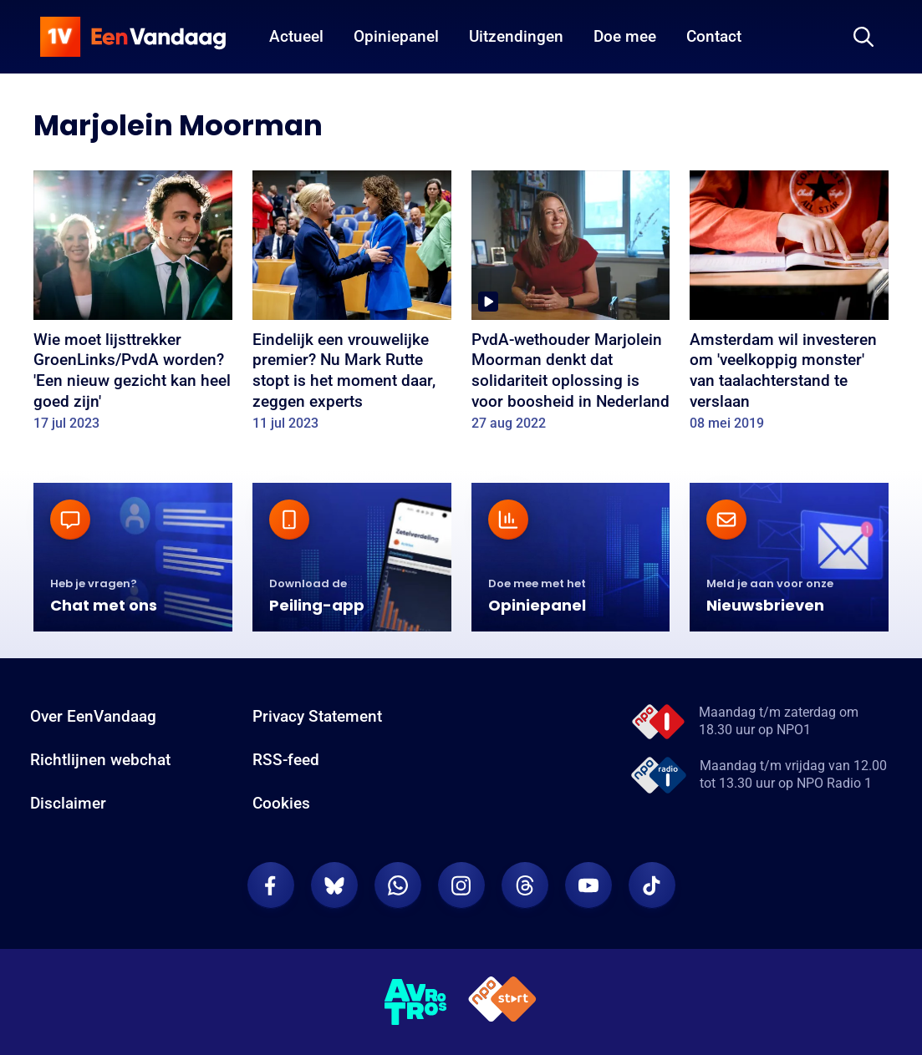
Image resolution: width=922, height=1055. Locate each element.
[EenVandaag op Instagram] (461, 885)
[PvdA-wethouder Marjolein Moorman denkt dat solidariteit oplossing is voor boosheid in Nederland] (570, 306)
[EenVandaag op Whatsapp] (397, 885)
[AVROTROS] (416, 1002)
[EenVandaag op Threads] (525, 885)
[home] (133, 37)
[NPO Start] (502, 1002)
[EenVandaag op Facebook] (270, 885)
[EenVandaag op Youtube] (588, 885)
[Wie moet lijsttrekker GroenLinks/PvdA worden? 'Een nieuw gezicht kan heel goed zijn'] (132, 306)
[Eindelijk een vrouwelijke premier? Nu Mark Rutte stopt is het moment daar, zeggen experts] (351, 306)
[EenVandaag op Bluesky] (334, 885)
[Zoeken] (863, 37)
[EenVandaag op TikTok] (652, 885)
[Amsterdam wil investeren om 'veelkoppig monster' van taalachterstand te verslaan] (789, 306)
